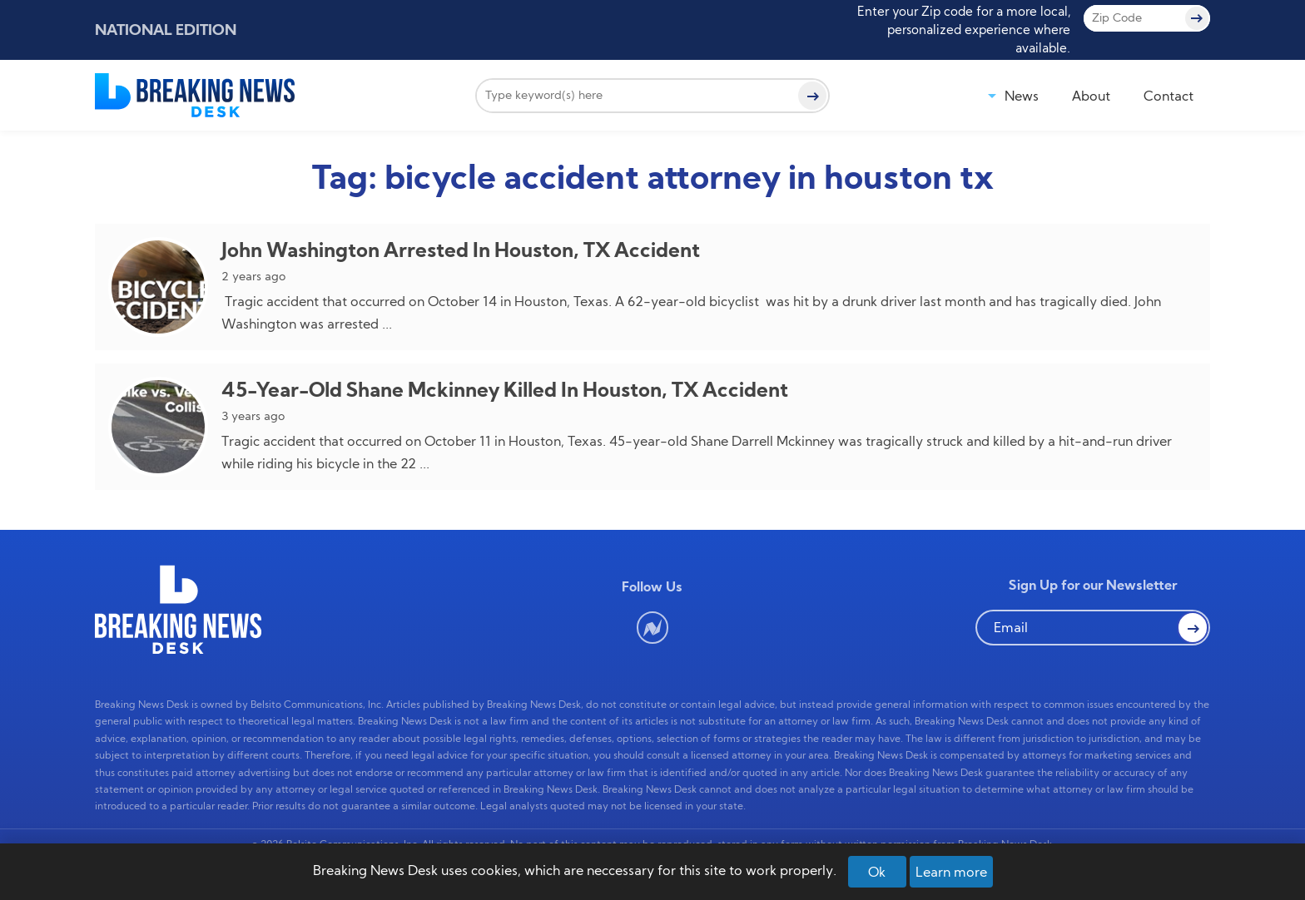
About (1091, 95)
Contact (1168, 95)
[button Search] (1192, 627)
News (1022, 95)
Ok (877, 871)
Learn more (951, 871)
